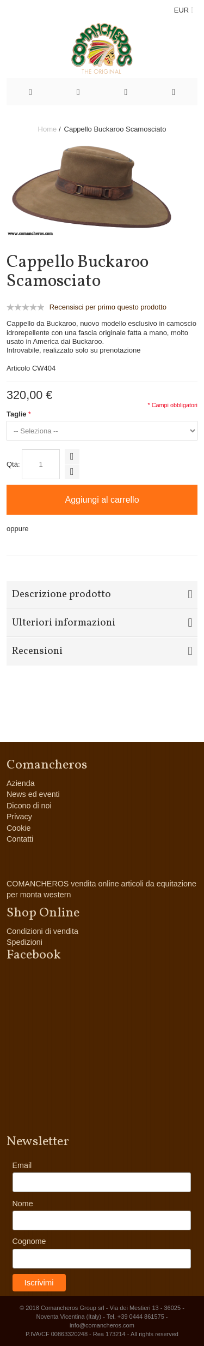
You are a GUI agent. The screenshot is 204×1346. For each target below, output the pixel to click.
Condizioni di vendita (42, 931)
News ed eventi (33, 794)
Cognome (29, 1241)
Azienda (21, 783)
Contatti (20, 839)
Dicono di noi (29, 805)
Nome (23, 1203)
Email (22, 1165)
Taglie (17, 414)
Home (47, 129)
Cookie (19, 828)
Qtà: (13, 464)
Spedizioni (24, 942)
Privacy (19, 816)
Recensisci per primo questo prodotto (108, 307)
